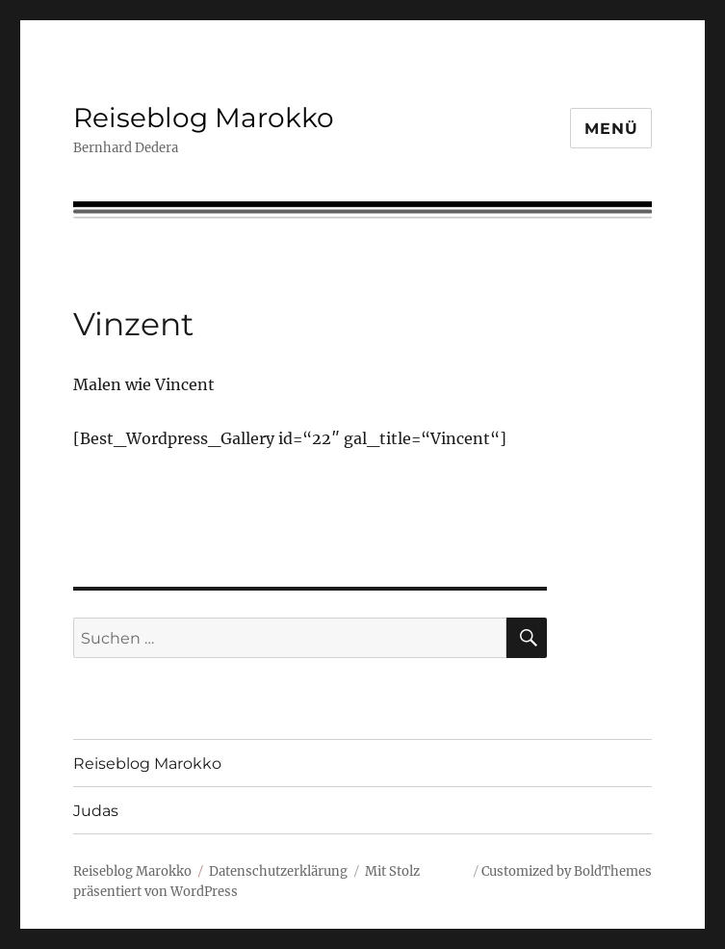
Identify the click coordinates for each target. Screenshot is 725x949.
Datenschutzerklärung (278, 871)
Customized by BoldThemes (566, 871)
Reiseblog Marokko (203, 117)
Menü (610, 128)
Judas (95, 811)
